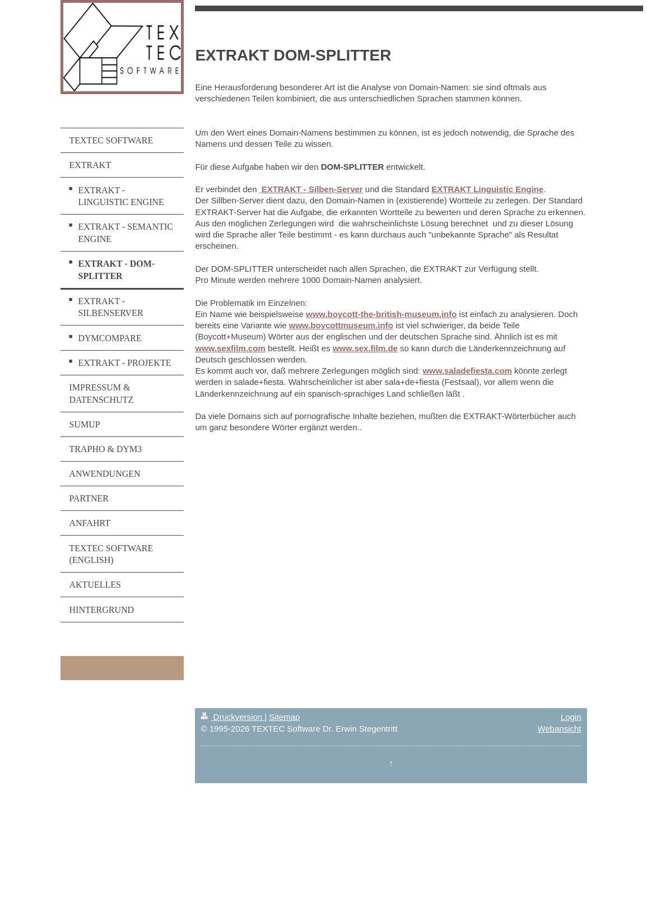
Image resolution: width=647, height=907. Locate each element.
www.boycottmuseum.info (341, 325)
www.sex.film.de (365, 348)
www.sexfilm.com (230, 348)
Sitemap (284, 717)
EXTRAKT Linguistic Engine (487, 189)
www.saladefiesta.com (467, 370)
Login (571, 717)
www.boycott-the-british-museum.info (381, 314)
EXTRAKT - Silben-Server (312, 189)
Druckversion (232, 717)
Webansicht (559, 728)
